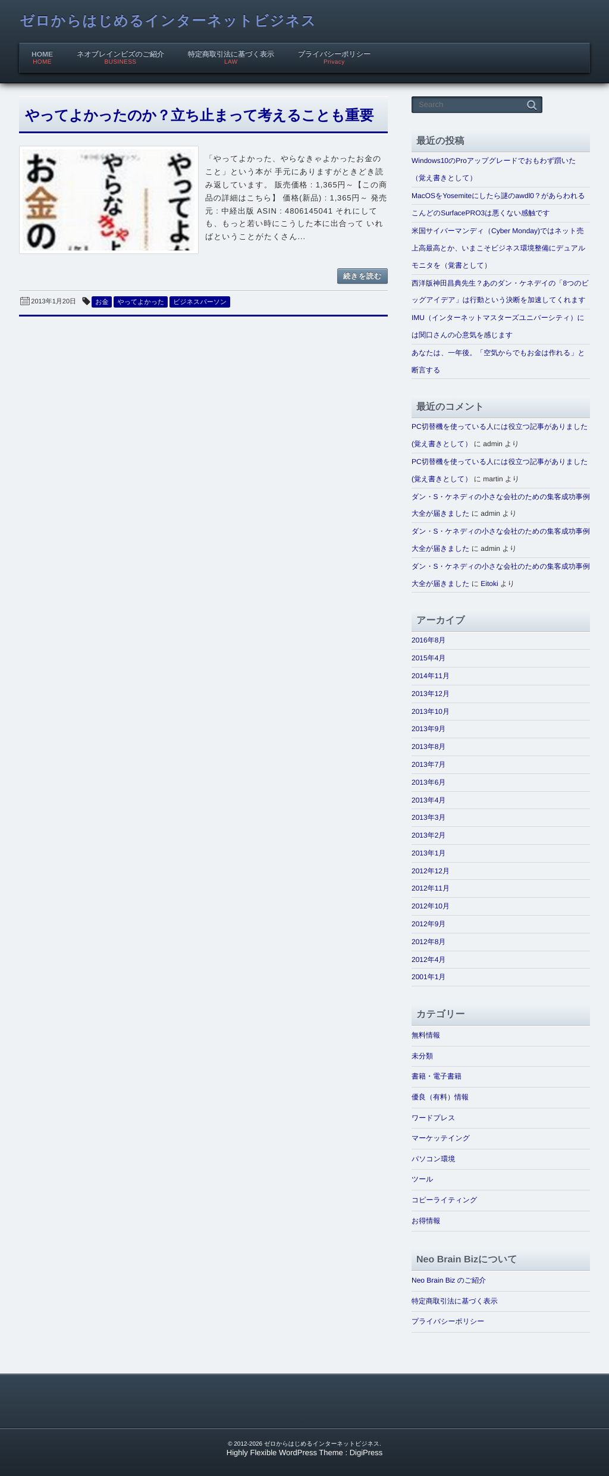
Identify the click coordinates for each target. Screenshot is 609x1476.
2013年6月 (428, 782)
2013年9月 (428, 729)
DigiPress (366, 1452)
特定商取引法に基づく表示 (455, 1301)
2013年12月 (431, 694)
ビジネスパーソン (200, 302)
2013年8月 (428, 746)
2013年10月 (431, 711)
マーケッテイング (441, 1138)
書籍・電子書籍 (437, 1076)
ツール (423, 1179)
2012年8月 (428, 942)
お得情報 (426, 1221)
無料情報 (426, 1035)
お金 (101, 302)
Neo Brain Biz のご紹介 (449, 1280)
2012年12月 (431, 871)
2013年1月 (428, 853)
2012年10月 (431, 906)
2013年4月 (428, 800)
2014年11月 (431, 676)
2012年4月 (428, 959)
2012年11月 (431, 888)
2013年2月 (428, 835)
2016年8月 (428, 640)
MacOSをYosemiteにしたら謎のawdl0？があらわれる (498, 196)
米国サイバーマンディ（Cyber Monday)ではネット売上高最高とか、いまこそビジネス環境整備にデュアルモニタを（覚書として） (498, 248)
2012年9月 (428, 924)
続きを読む (362, 276)
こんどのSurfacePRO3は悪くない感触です (481, 213)
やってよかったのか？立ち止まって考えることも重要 (199, 116)
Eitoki (489, 583)
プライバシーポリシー (448, 1321)
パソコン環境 (433, 1159)
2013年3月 (428, 817)
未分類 (422, 1056)
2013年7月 (428, 764)
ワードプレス (433, 1118)
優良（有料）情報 (440, 1097)
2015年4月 (428, 658)
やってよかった (140, 302)
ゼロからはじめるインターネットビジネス (168, 21)
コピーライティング (444, 1200)
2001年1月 (428, 977)
